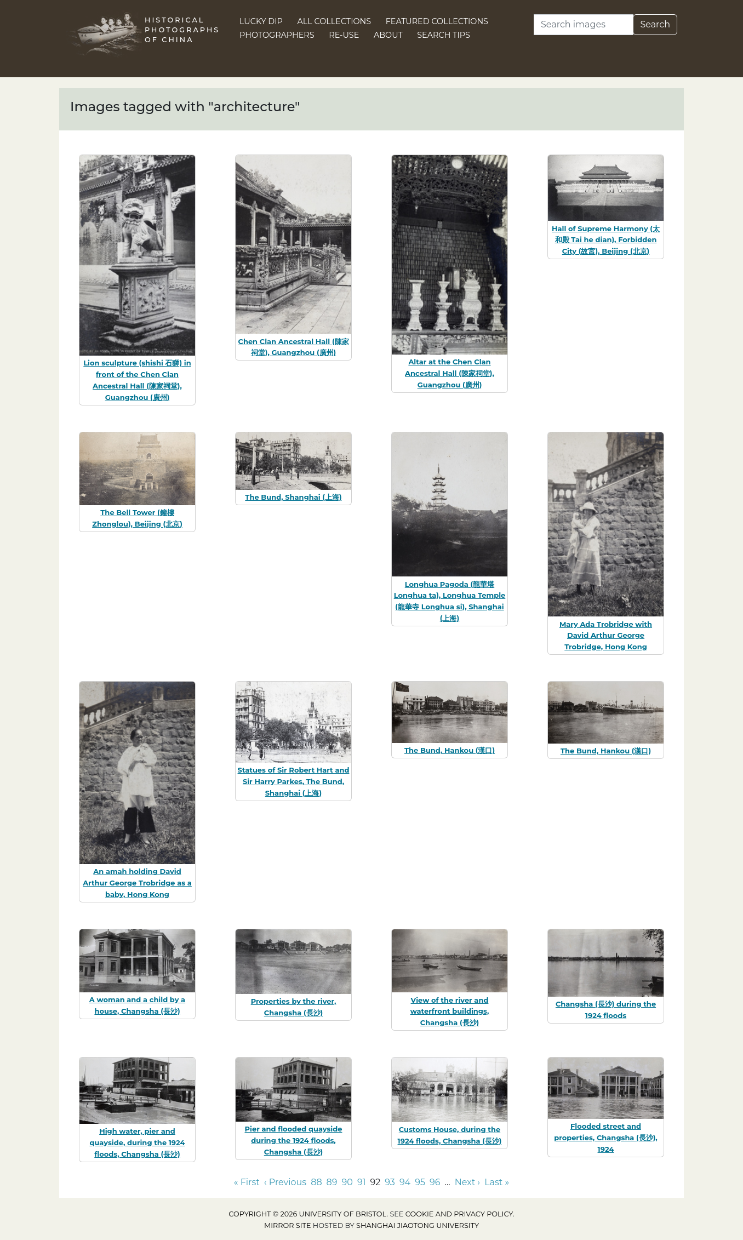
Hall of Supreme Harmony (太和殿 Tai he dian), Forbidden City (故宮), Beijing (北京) (606, 240)
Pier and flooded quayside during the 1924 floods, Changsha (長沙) (293, 1140)
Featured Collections (437, 21)
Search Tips (443, 35)
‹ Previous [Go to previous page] (285, 1182)
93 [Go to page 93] (390, 1182)
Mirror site (287, 1225)
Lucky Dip (261, 21)
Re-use (344, 35)
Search (655, 24)
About (388, 35)
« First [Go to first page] (247, 1182)
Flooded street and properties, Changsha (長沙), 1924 (606, 1137)
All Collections (335, 21)
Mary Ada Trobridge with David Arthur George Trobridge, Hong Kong (605, 636)
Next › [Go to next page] (467, 1182)
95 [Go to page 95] (420, 1182)
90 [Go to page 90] (347, 1182)
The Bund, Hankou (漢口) (449, 750)
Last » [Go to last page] (496, 1182)
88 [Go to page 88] (316, 1182)
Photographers (277, 35)
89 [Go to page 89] (332, 1182)
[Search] (583, 24)
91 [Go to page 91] (361, 1182)
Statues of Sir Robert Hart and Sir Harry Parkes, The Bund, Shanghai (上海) (294, 781)
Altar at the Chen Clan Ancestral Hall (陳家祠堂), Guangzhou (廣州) (449, 373)
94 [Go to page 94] (404, 1182)
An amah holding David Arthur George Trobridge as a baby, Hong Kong (137, 883)
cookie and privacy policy (459, 1214)
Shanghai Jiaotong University (417, 1225)
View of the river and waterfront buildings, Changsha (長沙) (449, 1011)
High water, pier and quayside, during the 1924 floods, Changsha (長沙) (137, 1142)
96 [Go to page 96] (435, 1182)
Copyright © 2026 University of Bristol (307, 1214)
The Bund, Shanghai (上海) (293, 497)
